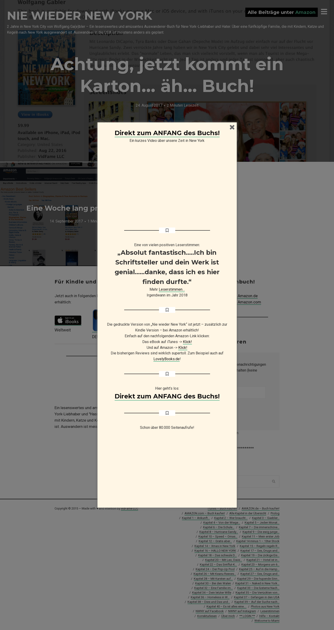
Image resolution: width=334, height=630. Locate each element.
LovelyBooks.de (166, 359)
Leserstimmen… (172, 289)
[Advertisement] (167, 471)
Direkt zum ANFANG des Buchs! (167, 133)
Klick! (187, 342)
